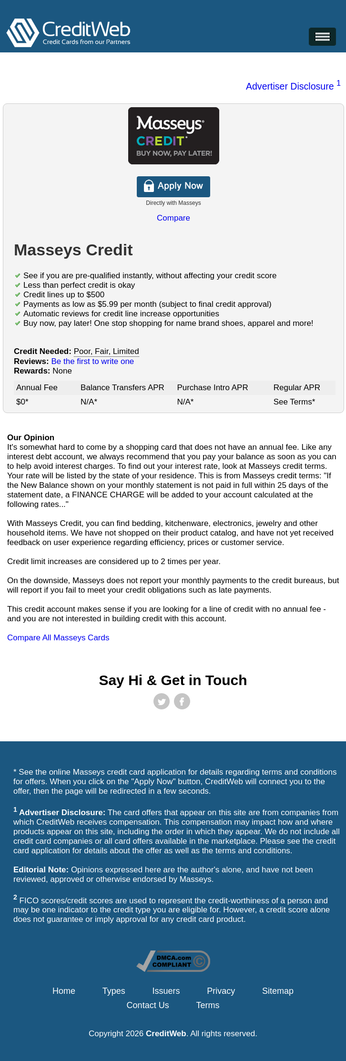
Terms (207, 1005)
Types (113, 991)
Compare (173, 217)
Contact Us (148, 1005)
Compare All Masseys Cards (58, 637)
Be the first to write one (92, 361)
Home (63, 991)
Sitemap (278, 991)
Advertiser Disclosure (293, 86)
